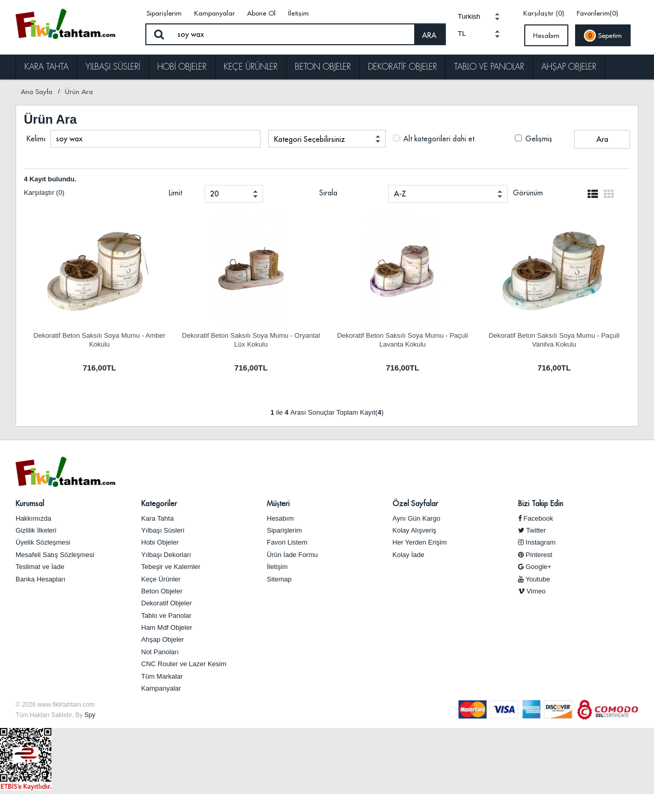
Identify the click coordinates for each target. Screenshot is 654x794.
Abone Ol (261, 13)
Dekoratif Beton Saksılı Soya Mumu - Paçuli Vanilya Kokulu (553, 339)
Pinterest (535, 555)
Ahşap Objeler (568, 66)
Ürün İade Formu (292, 555)
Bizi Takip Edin (540, 503)
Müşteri (278, 503)
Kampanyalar (214, 13)
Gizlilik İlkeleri (36, 530)
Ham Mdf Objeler (166, 627)
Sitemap (279, 579)
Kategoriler (159, 503)
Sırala (328, 192)
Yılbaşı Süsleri (113, 66)
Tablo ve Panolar (489, 66)
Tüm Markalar (162, 676)
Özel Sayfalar (415, 503)
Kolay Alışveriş (414, 530)
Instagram (536, 542)
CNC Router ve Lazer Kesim (183, 664)
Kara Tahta (46, 66)
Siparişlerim (164, 13)
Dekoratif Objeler (402, 66)
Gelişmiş (533, 138)
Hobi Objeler (182, 66)
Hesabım (546, 35)
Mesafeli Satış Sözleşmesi (55, 555)
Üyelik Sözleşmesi (43, 542)
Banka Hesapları (40, 579)
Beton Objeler (323, 66)
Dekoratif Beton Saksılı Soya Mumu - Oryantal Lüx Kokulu (251, 339)
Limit (175, 192)
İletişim (298, 13)
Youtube (534, 579)
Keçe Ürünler (251, 66)
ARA (429, 35)
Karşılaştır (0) (543, 13)
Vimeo (532, 591)
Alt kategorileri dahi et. (434, 138)
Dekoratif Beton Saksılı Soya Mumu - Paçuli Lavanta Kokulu (402, 339)
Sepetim (603, 36)
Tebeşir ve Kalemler (170, 567)
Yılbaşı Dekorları (166, 555)
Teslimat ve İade (40, 567)
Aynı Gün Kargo (416, 518)
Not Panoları (160, 652)
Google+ (534, 567)
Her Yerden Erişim (419, 542)
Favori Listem (287, 542)
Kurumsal (30, 503)
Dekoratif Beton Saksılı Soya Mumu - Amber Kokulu (99, 339)
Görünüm (528, 192)
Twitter (532, 530)
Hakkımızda (33, 518)
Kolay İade (408, 555)
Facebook (535, 518)
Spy (90, 715)
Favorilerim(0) (597, 13)
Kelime (35, 138)
